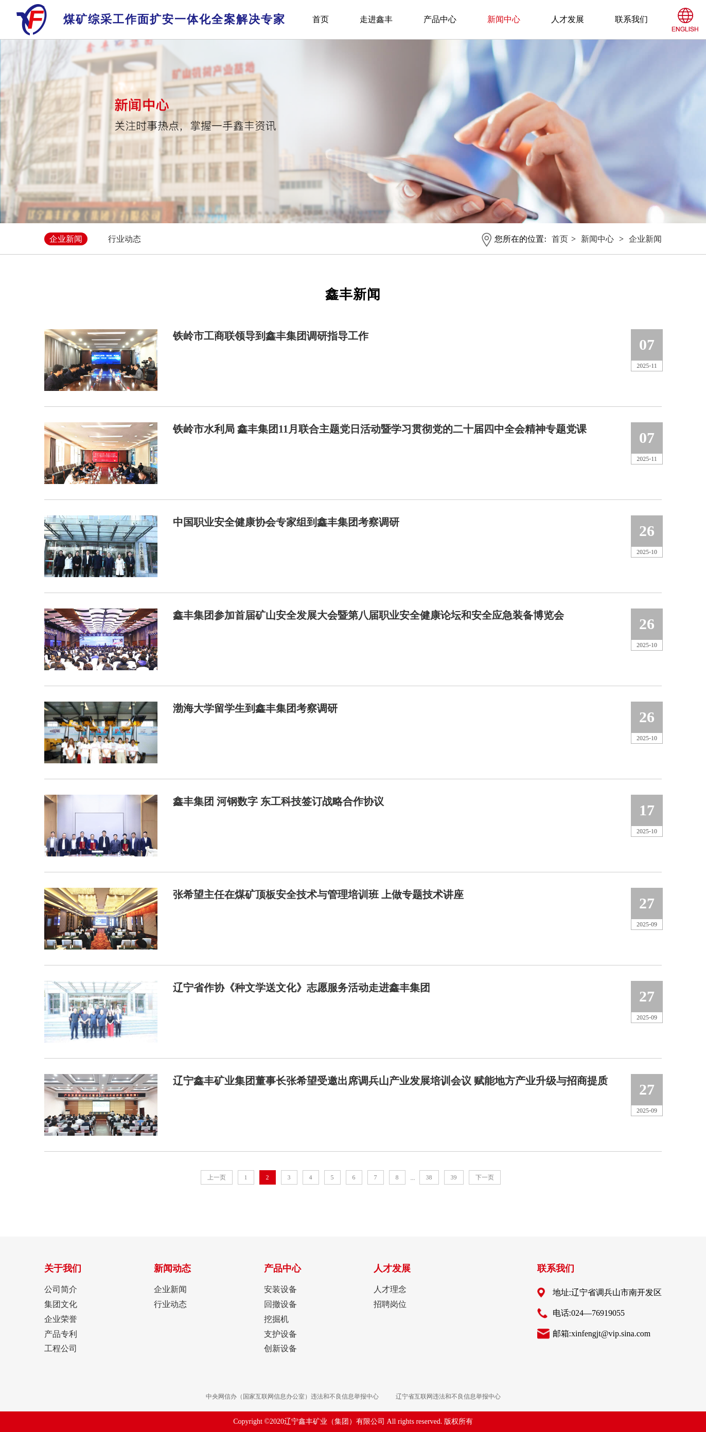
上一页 (216, 1177)
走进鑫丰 (376, 19)
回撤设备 (280, 1304)
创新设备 (280, 1348)
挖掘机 (276, 1319)
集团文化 (60, 1304)
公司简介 (60, 1289)
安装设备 (280, 1289)
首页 (320, 19)
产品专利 (60, 1334)
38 (429, 1177)
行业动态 (124, 239)
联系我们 (631, 19)
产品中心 (439, 19)
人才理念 (390, 1289)
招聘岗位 (390, 1304)
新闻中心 (503, 19)
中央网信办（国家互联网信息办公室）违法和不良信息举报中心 (292, 1396)
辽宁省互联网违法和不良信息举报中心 (448, 1396)
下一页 (484, 1177)
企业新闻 (65, 239)
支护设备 (280, 1334)
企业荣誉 (60, 1319)
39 (454, 1177)
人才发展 (567, 19)
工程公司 (60, 1348)
